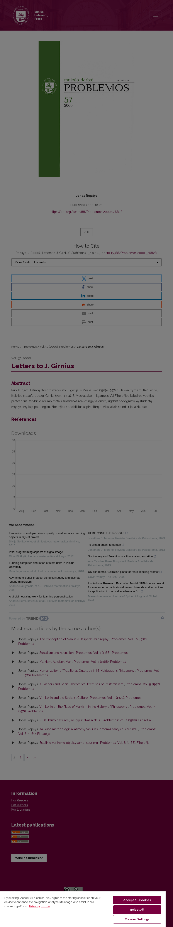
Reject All (137, 909)
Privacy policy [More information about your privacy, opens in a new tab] (39, 906)
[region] (83, 909)
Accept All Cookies (137, 900)
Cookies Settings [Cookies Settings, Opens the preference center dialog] (137, 919)
